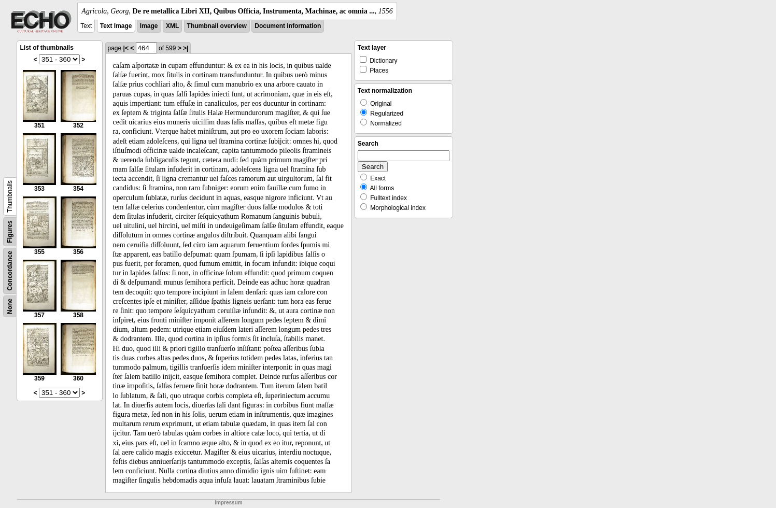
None (9, 306)
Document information (288, 26)
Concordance (9, 271)
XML (172, 26)
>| (185, 48)
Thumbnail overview (217, 26)
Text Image (116, 26)
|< (126, 48)
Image (149, 26)
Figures (9, 231)
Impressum (228, 502)
